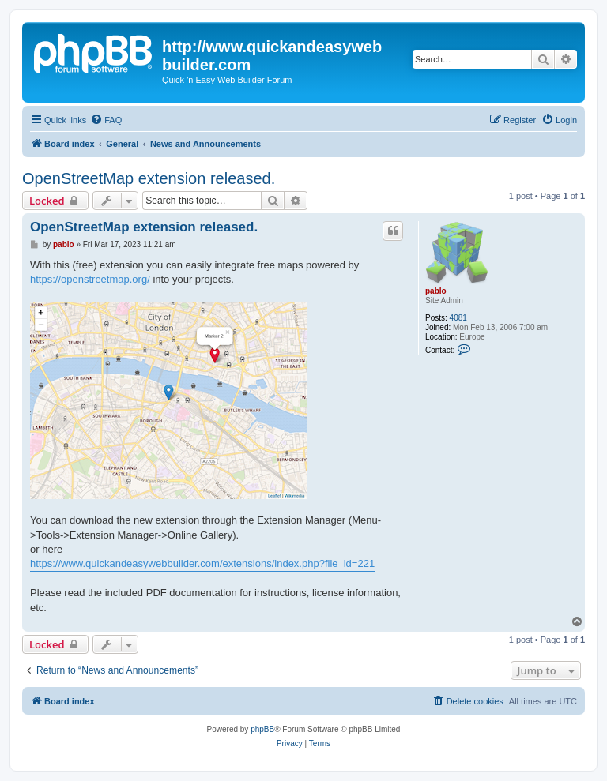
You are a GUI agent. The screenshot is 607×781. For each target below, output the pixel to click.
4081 (458, 318)
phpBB (262, 729)
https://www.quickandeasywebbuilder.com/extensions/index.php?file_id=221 (202, 563)
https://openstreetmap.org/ (90, 279)
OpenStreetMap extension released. (148, 178)
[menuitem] (106, 120)
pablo (436, 291)
